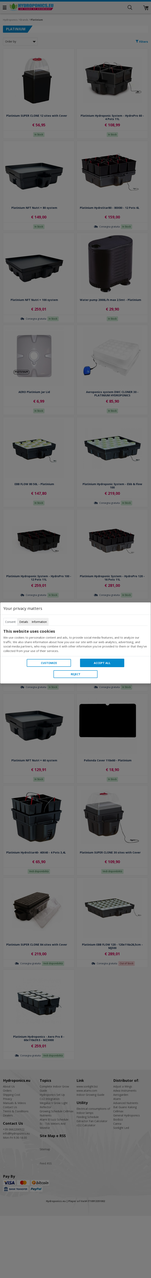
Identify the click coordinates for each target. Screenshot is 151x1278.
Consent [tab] (10, 622)
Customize (49, 663)
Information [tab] (39, 622)
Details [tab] (23, 622)
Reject (75, 674)
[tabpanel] (75, 641)
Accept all (102, 663)
